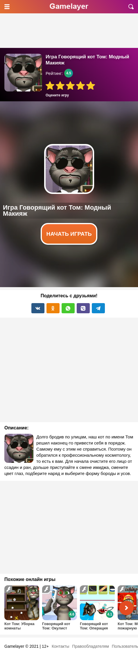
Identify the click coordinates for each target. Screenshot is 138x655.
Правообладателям (90, 646)
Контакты (60, 646)
